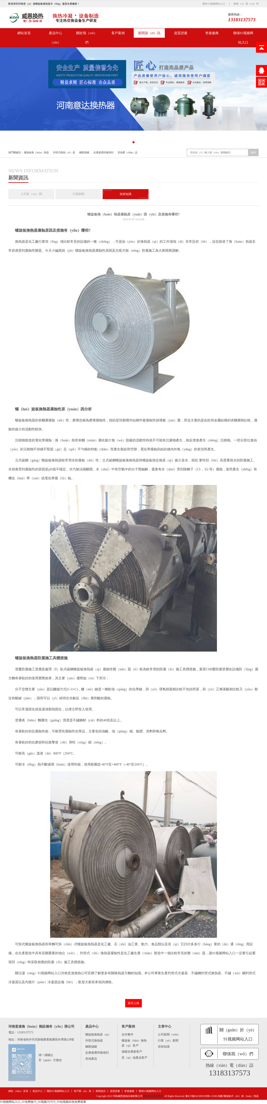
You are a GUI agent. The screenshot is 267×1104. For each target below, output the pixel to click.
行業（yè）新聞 (168, 1040)
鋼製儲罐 (84, 152)
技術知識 (125, 194)
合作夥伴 (127, 1034)
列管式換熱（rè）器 (64, 152)
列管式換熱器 (94, 1040)
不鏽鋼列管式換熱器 (206, 973)
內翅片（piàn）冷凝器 (41, 982)
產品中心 (38, 1091)
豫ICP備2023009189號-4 (198, 1096)
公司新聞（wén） (169, 1034)
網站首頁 (24, 33)
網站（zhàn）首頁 (18, 1091)
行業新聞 (78, 194)
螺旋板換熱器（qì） (98, 1034)
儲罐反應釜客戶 (132, 1051)
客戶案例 (118, 33)
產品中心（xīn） (55, 37)
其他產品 (91, 1058)
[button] (129, 142)
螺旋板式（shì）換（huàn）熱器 (241, 1096)
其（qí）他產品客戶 (134, 1057)
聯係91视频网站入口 (243, 37)
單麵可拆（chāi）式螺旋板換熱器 (72, 944)
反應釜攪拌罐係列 (103, 152)
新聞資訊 (101, 1091)
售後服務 (212, 33)
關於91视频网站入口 (214, 3)
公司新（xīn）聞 (31, 194)
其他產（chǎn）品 (127, 152)
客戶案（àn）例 (82, 1091)
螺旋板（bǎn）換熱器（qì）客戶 (134, 1043)
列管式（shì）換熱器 (95, 953)
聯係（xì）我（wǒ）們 (246, 3)
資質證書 (180, 33)
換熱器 (20, 241)
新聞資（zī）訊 (149, 33)
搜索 (253, 152)
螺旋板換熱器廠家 (153, 1096)
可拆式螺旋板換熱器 (30, 944)
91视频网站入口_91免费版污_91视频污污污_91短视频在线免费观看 (43, 1101)
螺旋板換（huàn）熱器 (36, 152)
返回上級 (133, 1003)
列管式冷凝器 (178, 973)
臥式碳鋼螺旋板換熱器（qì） (81, 669)
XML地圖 (217, 1096)
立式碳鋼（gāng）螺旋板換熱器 (38, 460)
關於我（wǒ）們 (86, 37)
